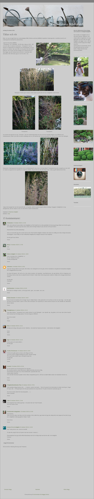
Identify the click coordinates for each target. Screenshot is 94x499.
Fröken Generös (11, 297)
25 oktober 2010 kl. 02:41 (18, 366)
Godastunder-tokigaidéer (13, 411)
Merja (8, 244)
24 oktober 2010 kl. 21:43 (16, 339)
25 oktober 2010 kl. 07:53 (28, 385)
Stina (8, 325)
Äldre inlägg (66, 489)
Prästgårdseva (11, 310)
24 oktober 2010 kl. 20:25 (20, 288)
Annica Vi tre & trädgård (13, 427)
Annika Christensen (12, 350)
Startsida (37, 489)
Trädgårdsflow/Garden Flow (14, 385)
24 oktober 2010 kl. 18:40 (22, 254)
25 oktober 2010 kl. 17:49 (16, 400)
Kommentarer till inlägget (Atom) (41, 494)
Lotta (8, 400)
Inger (8, 339)
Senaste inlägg (8, 489)
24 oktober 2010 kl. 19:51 (19, 266)
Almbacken (10, 222)
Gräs (9, 213)
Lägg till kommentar (9, 443)
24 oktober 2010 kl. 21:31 (16, 325)
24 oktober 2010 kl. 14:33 (19, 222)
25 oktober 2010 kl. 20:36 (27, 411)
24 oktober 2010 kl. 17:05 (16, 244)
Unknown (9, 266)
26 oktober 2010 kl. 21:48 (26, 427)
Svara (8, 239)
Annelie (9, 366)
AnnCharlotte (10, 288)
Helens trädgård (11, 254)
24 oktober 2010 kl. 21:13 (21, 310)
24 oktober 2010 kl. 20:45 (22, 297)
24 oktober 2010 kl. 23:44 (24, 350)
